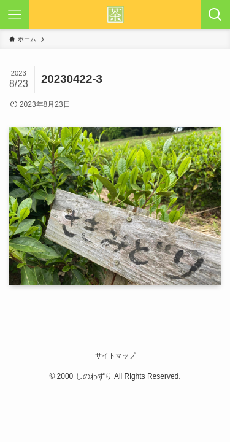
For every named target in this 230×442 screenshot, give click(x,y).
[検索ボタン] (215, 14)
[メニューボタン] (14, 14)
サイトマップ (115, 355)
